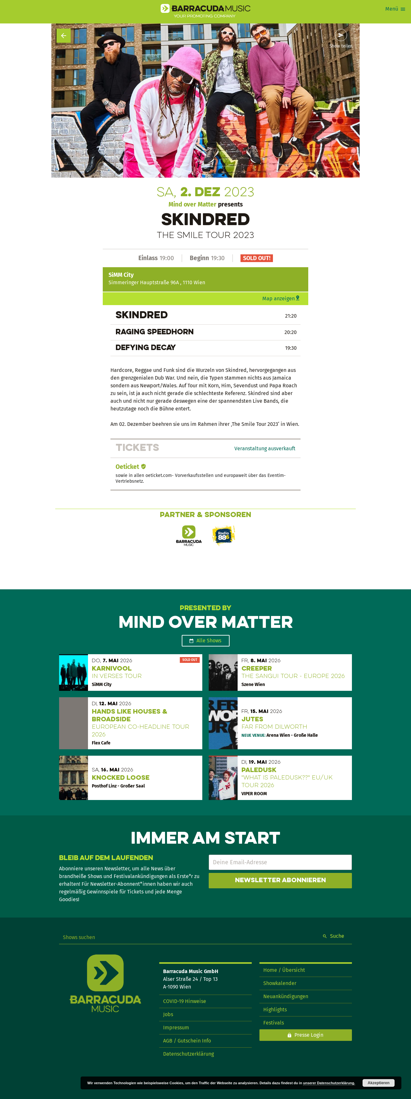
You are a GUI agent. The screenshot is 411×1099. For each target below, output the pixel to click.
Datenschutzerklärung (188, 1054)
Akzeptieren (378, 1083)
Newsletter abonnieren (280, 880)
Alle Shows (209, 640)
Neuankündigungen (285, 996)
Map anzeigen (278, 298)
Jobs (168, 1014)
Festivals (273, 1023)
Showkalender (279, 983)
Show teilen (341, 46)
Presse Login (308, 1035)
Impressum (176, 1027)
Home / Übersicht (284, 970)
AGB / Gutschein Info (187, 1041)
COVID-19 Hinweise (184, 1001)
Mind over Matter (192, 204)
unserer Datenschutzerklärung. (329, 1083)
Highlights (275, 1010)
